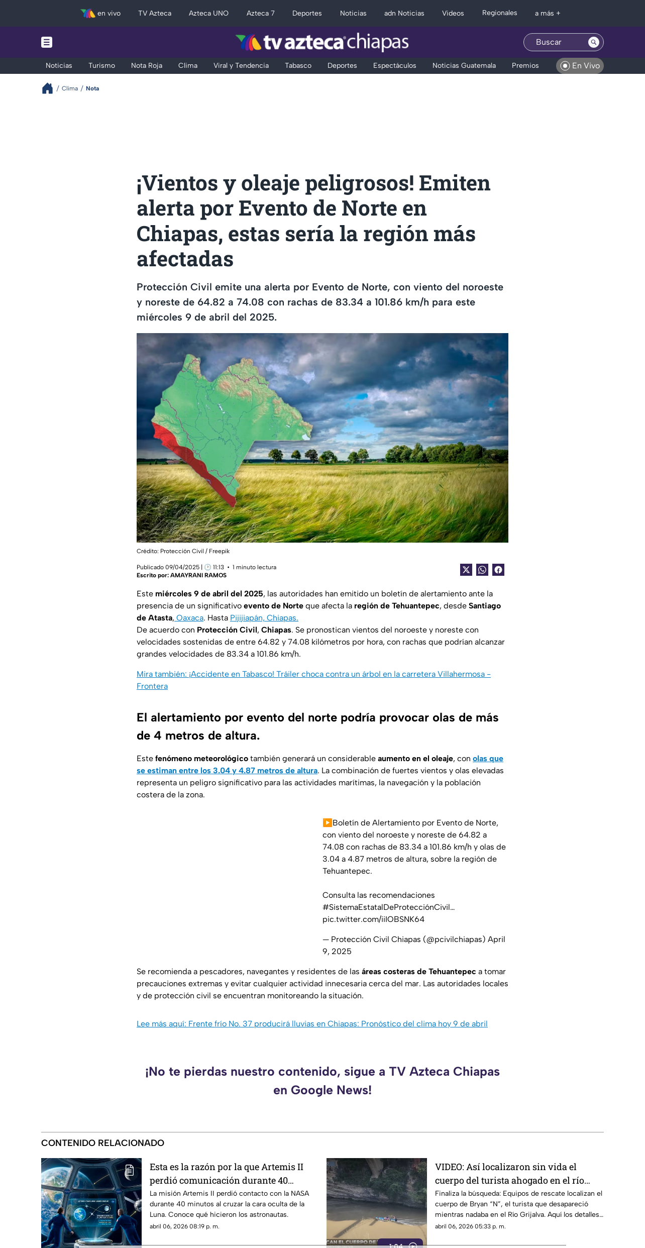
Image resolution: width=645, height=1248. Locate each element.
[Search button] (593, 42)
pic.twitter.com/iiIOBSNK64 (373, 919)
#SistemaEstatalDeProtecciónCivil (386, 907)
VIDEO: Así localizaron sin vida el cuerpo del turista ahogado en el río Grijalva (509, 1173)
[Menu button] (81, 42)
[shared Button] (482, 570)
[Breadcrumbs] (51, 88)
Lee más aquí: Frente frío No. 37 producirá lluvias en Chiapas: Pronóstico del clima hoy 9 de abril (312, 1023)
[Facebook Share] (498, 570)
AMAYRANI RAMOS (198, 575)
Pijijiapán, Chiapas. (264, 617)
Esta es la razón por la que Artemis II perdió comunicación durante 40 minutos (226, 1173)
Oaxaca (188, 617)
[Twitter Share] (466, 570)
